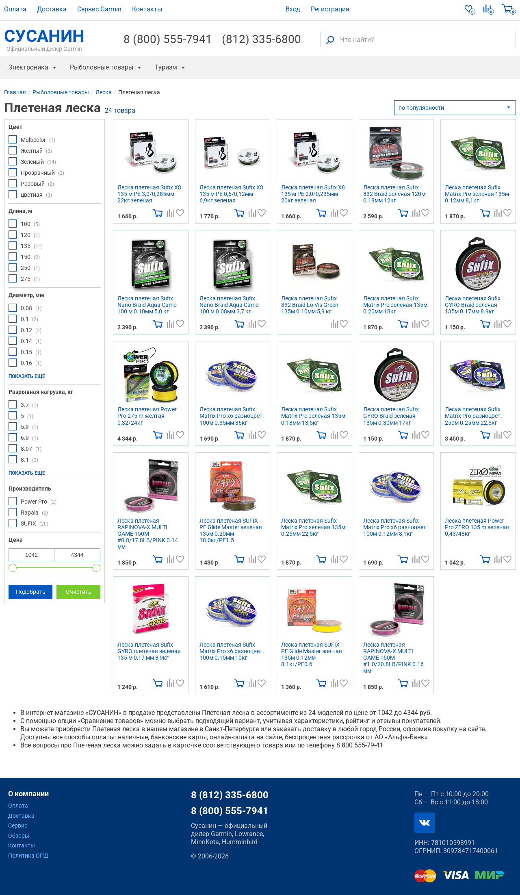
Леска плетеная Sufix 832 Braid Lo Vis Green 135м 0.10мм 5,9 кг (309, 305)
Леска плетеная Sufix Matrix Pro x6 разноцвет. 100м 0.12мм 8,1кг (395, 527)
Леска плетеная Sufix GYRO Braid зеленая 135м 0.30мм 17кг (391, 416)
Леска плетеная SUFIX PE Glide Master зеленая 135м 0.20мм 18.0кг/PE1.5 (230, 530)
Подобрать (31, 592)
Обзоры (18, 835)
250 (24, 267)
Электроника (28, 67)
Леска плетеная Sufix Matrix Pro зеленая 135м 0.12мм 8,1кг (477, 194)
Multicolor (32, 139)
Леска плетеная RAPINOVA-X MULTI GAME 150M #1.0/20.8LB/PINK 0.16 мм (393, 657)
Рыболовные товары (101, 67)
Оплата (15, 9)
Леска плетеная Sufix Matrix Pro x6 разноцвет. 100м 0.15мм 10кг (231, 651)
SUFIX (28, 523)
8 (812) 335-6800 (230, 795)
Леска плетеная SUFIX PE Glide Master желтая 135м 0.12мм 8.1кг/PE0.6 (311, 654)
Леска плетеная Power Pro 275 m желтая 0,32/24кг (147, 416)
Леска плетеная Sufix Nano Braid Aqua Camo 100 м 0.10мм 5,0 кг (147, 305)
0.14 (25, 341)
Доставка (52, 9)
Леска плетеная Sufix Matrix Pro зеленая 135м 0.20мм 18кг (395, 305)
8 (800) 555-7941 (168, 39)
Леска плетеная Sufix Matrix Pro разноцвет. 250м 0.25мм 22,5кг (473, 416)
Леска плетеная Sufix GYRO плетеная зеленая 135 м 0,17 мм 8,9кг (149, 651)
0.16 (25, 362)
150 (24, 256)
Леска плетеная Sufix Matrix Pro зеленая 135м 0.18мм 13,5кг (313, 416)
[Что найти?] (418, 39)
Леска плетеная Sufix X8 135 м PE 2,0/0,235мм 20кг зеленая (313, 194)
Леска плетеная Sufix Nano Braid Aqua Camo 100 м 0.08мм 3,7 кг (229, 305)
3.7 (23, 404)
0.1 (23, 319)
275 (24, 278)
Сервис (17, 825)
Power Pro (32, 501)
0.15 (25, 352)
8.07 (25, 448)
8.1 (23, 459)
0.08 (25, 308)
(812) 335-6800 (261, 39)
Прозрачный (36, 172)
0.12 (25, 330)
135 (26, 245)
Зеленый (32, 161)
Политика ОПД (28, 855)
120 (24, 234)
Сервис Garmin (99, 9)
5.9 (23, 426)
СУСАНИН (44, 39)
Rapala (28, 512)
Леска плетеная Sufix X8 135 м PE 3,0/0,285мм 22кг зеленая (149, 194)
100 (24, 223)
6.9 (23, 437)
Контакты (147, 9)
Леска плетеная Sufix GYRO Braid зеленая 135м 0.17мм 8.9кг (472, 305)
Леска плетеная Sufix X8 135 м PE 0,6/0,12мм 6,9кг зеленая (231, 194)
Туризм (166, 67)
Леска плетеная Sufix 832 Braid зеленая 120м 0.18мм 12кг (394, 194)
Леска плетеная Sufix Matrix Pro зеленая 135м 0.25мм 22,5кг (313, 527)
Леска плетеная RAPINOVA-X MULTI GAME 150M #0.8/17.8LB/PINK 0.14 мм (147, 533)
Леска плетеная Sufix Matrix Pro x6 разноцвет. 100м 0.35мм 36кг (231, 416)
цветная (30, 194)
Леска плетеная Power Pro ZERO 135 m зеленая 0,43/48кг (477, 527)
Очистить (78, 592)
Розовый (31, 183)
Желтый (30, 150)
